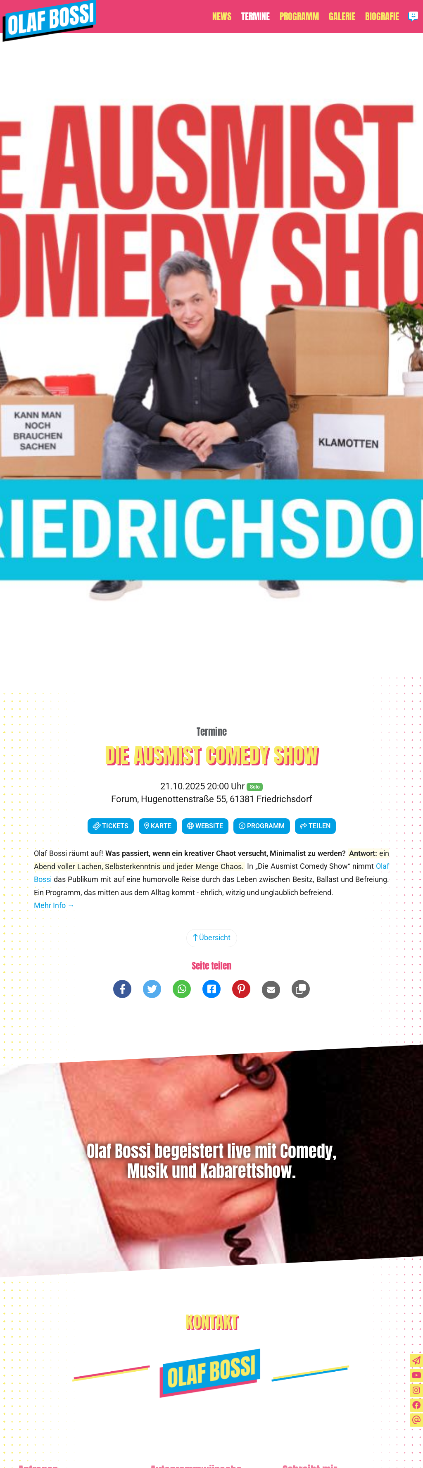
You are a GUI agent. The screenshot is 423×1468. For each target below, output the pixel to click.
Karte (157, 826)
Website (205, 826)
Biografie (382, 17)
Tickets (109, 826)
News (221, 17)
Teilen (315, 826)
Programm (299, 17)
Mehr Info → (54, 905)
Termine (255, 17)
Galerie (342, 17)
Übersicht (212, 938)
